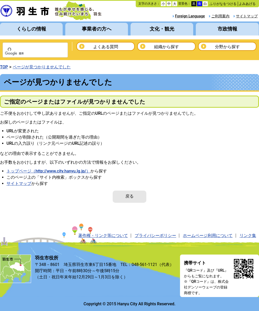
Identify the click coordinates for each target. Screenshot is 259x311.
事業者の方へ (96, 29)
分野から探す (227, 46)
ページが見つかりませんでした (42, 66)
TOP (4, 66)
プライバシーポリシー (155, 235)
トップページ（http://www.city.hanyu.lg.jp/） (48, 171)
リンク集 (248, 235)
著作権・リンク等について (103, 235)
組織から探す (166, 46)
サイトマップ (247, 16)
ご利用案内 (220, 16)
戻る (129, 196)
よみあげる (247, 4)
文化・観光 (162, 29)
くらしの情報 (31, 29)
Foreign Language (190, 16)
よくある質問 (105, 46)
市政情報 (227, 29)
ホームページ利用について (208, 235)
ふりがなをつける (223, 4)
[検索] (28, 53)
